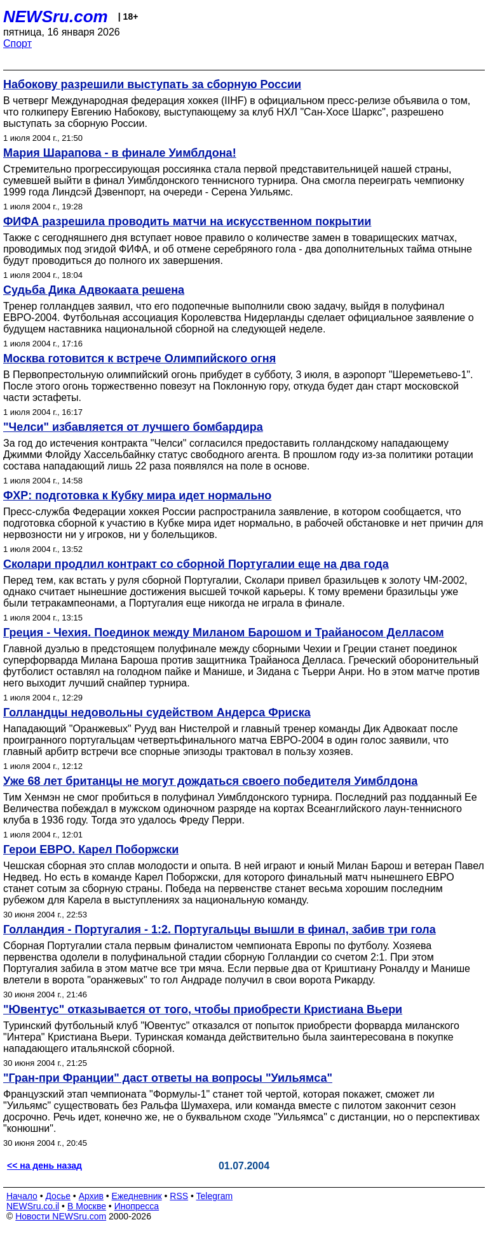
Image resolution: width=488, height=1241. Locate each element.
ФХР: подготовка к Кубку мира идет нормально (137, 495)
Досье (58, 1196)
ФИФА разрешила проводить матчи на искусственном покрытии (187, 221)
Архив (91, 1196)
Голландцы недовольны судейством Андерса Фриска (157, 712)
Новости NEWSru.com (60, 1216)
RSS (179, 1196)
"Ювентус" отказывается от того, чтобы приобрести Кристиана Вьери (202, 1009)
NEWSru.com (55, 16)
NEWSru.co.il (32, 1206)
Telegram (214, 1196)
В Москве (86, 1206)
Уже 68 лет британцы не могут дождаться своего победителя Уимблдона (210, 781)
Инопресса (136, 1206)
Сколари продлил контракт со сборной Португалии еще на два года (196, 564)
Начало (21, 1196)
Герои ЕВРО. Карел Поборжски (91, 849)
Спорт (17, 43)
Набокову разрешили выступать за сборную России (152, 84)
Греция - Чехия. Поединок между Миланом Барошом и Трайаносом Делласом (223, 632)
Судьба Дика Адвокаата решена (93, 290)
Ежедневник (137, 1196)
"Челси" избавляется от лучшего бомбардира (133, 427)
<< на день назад (44, 1165)
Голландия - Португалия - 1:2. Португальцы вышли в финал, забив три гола (219, 929)
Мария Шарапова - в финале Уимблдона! (119, 153)
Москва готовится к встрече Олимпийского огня (139, 358)
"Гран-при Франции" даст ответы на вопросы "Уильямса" (167, 1078)
